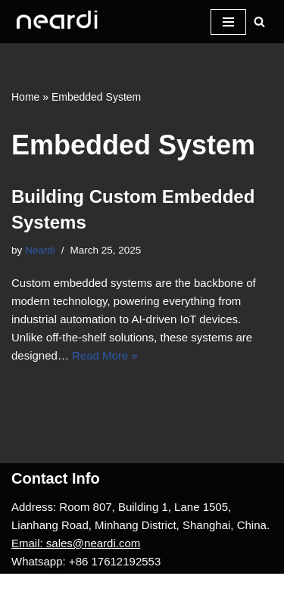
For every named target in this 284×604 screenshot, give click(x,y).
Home (25, 97)
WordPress (139, 588)
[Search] (259, 21)
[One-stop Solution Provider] (56, 22)
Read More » (105, 355)
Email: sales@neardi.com (75, 543)
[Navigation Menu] (228, 22)
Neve (24, 588)
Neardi (40, 250)
